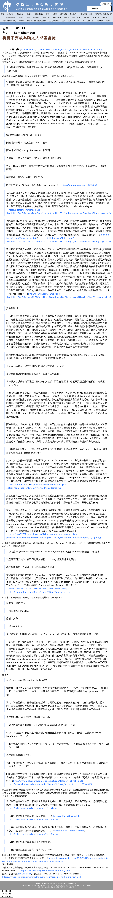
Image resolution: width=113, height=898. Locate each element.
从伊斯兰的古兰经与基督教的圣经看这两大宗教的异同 (42, 9)
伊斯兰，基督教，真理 (40, 4)
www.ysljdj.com (58, 883)
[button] (106, 4)
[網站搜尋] (99, 8)
